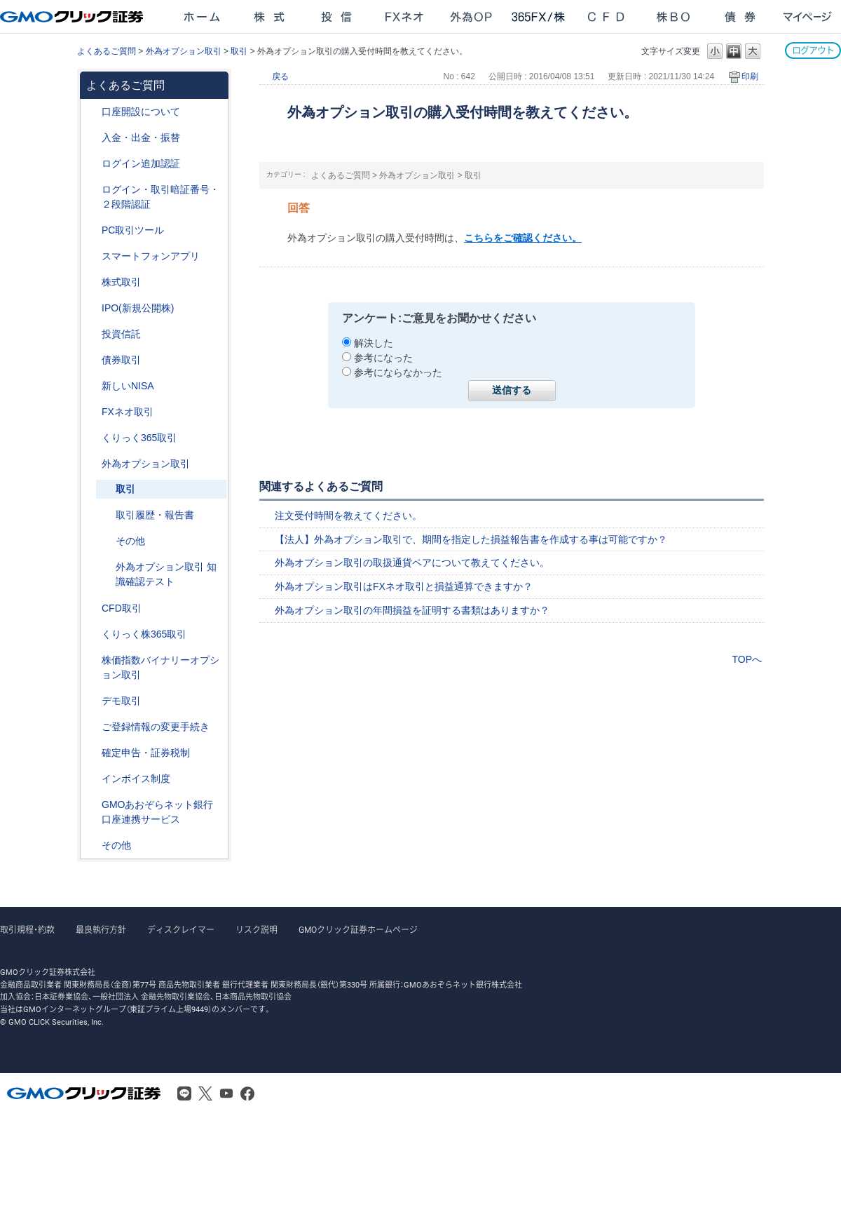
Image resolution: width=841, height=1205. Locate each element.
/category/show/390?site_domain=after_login (92, 779)
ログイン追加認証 (141, 163)
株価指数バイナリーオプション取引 (160, 667)
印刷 (749, 76)
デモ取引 (121, 700)
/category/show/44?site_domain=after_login (92, 845)
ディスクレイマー (180, 930)
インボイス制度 (136, 778)
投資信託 (121, 333)
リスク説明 (256, 930)
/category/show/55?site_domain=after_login (92, 137)
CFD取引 (122, 608)
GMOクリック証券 (73, 17)
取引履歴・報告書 (155, 514)
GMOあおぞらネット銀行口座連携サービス (157, 812)
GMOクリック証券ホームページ (358, 930)
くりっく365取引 (139, 437)
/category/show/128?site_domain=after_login (92, 804)
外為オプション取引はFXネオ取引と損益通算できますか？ (404, 586)
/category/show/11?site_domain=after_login (92, 608)
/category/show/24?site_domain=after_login (92, 412)
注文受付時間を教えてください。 (348, 515)
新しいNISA (128, 385)
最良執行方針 (101, 930)
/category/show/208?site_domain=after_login (92, 256)
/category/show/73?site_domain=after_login (92, 308)
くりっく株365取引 (144, 634)
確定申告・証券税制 (146, 752)
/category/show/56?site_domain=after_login (92, 727)
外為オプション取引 (183, 51)
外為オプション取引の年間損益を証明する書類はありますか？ (412, 610)
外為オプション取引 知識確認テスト (166, 574)
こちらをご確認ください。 (523, 237)
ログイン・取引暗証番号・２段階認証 (160, 197)
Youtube (226, 1093)
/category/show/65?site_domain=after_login (92, 464)
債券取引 (121, 359)
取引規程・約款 (27, 930)
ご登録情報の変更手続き (156, 726)
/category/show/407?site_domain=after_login (92, 634)
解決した (373, 343)
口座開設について (141, 111)
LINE (184, 1093)
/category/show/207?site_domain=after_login (92, 230)
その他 (130, 540)
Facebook (247, 1093)
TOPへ (747, 659)
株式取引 (121, 282)
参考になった (383, 357)
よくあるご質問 (106, 51)
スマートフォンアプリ (151, 256)
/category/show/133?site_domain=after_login (92, 660)
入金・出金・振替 (141, 137)
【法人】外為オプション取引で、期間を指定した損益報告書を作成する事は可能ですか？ (471, 539)
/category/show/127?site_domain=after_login (92, 753)
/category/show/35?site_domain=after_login (92, 438)
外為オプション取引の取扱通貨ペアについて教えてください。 (412, 562)
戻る (280, 76)
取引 (239, 51)
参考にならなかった (398, 372)
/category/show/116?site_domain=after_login (92, 334)
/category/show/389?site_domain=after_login (92, 360)
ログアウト (813, 50)
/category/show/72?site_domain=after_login (92, 282)
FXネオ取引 (127, 411)
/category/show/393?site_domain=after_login (92, 386)
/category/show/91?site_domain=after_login (92, 112)
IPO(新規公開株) (138, 308)
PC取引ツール (133, 230)
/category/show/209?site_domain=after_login (92, 701)
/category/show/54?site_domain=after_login (92, 189)
